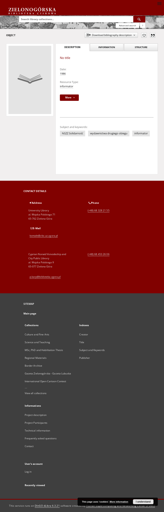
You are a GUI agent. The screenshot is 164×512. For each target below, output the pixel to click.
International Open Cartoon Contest (45, 381)
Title (81, 342)
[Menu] (159, 3)
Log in (28, 471)
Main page (29, 313)
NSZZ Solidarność (72, 133)
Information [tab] (106, 47)
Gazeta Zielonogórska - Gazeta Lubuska (48, 373)
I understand (143, 501)
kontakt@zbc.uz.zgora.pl (44, 235)
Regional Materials (36, 358)
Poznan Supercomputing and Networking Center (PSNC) (120, 505)
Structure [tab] (141, 47)
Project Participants (36, 423)
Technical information (37, 430)
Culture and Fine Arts (37, 334)
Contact (29, 446)
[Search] (139, 19)
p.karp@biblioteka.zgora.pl (45, 276)
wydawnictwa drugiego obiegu (108, 133)
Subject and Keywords (92, 350)
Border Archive (33, 365)
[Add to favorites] (144, 35)
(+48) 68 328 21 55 (98, 210)
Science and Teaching (37, 342)
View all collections (36, 393)
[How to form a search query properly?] (142, 25)
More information (119, 501)
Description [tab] (72, 47)
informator (66, 86)
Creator (83, 334)
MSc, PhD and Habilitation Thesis (44, 350)
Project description (36, 415)
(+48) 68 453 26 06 (98, 254)
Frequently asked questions (41, 438)
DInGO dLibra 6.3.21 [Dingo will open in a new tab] (47, 505)
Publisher (84, 358)
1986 (63, 73)
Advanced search (127, 25)
